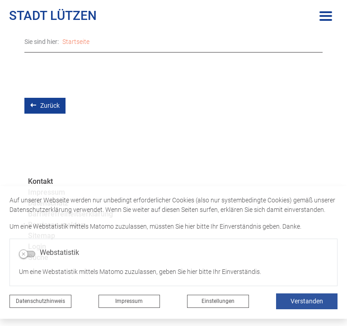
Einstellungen (218, 301)
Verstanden (307, 301)
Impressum (129, 301)
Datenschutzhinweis (40, 301)
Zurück (45, 105)
